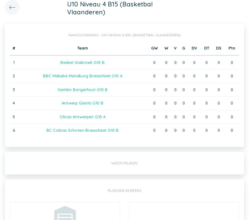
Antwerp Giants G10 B (82, 103)
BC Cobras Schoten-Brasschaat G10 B (82, 130)
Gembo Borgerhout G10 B (83, 89)
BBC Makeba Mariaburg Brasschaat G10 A (82, 75)
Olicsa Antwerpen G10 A (83, 116)
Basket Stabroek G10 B (82, 62)
